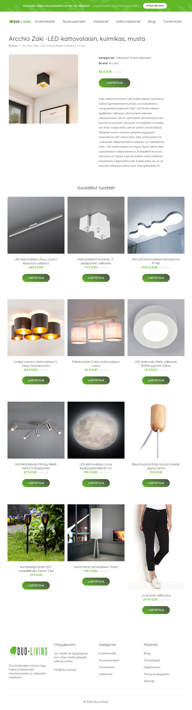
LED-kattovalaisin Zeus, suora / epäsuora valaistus (36, 263)
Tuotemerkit (172, 22)
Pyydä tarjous (155, 5)
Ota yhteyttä (152, 662)
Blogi (152, 22)
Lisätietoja (114, 85)
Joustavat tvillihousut (156, 597)
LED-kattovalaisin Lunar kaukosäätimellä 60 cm (96, 468)
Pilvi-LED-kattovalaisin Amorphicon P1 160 (156, 263)
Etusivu (13, 47)
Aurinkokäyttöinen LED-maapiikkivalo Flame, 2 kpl (36, 571)
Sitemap (149, 683)
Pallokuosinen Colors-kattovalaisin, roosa (96, 365)
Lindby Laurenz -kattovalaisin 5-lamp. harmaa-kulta (36, 365)
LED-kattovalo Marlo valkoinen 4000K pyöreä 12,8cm (156, 365)
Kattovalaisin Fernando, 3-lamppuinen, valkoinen (96, 263)
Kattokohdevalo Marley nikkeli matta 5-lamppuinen (35, 468)
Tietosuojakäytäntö (157, 676)
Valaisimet (101, 22)
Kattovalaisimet (128, 22)
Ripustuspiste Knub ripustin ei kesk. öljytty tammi (156, 468)
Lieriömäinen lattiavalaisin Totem (96, 569)
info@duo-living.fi (65, 671)
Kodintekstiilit (45, 22)
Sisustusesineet (74, 22)
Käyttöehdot (152, 669)
